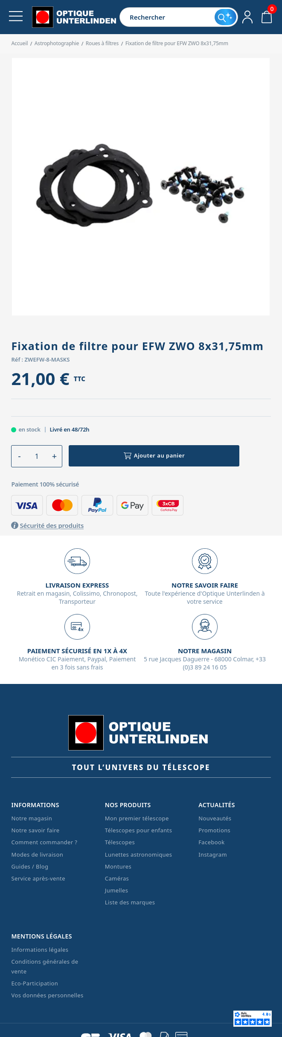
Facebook (211, 842)
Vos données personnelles (47, 995)
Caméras (117, 878)
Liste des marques (130, 902)
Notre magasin (31, 818)
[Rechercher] (167, 17)
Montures (118, 866)
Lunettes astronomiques (138, 854)
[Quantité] (37, 456)
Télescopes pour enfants (138, 830)
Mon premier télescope (137, 818)
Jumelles (116, 890)
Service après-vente (38, 878)
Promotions (214, 830)
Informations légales (39, 949)
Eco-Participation (34, 983)
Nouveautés (214, 818)
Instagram (212, 854)
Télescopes (120, 842)
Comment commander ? (44, 842)
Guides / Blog (29, 866)
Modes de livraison (37, 854)
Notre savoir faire (35, 830)
